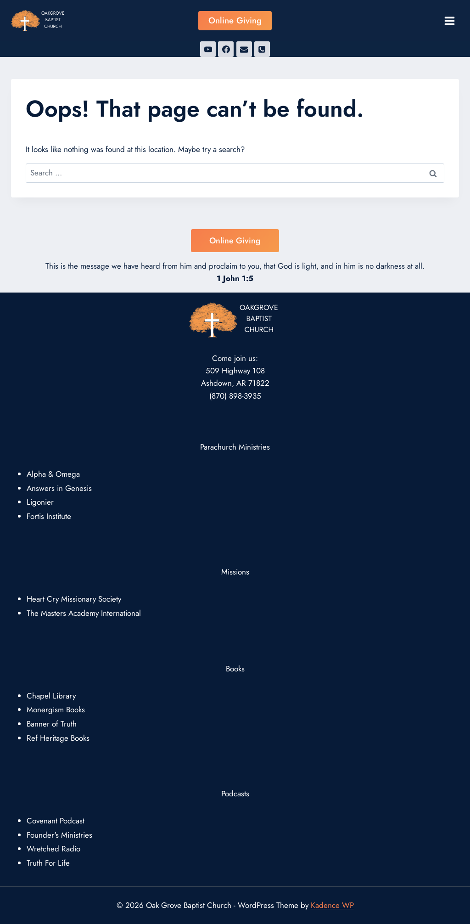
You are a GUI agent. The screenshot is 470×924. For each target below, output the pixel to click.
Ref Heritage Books (58, 738)
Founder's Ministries (59, 834)
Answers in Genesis (59, 488)
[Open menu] (449, 20)
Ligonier (40, 501)
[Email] (244, 49)
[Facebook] (226, 49)
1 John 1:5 (235, 278)
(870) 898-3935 (235, 395)
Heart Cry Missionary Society (74, 598)
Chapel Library (51, 695)
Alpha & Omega (53, 473)
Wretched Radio (53, 848)
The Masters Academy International (84, 613)
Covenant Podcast (55, 820)
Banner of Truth (52, 723)
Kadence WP (332, 905)
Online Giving (235, 20)
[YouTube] (208, 49)
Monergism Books (56, 709)
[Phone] (262, 49)
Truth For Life (48, 862)
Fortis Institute (49, 516)
